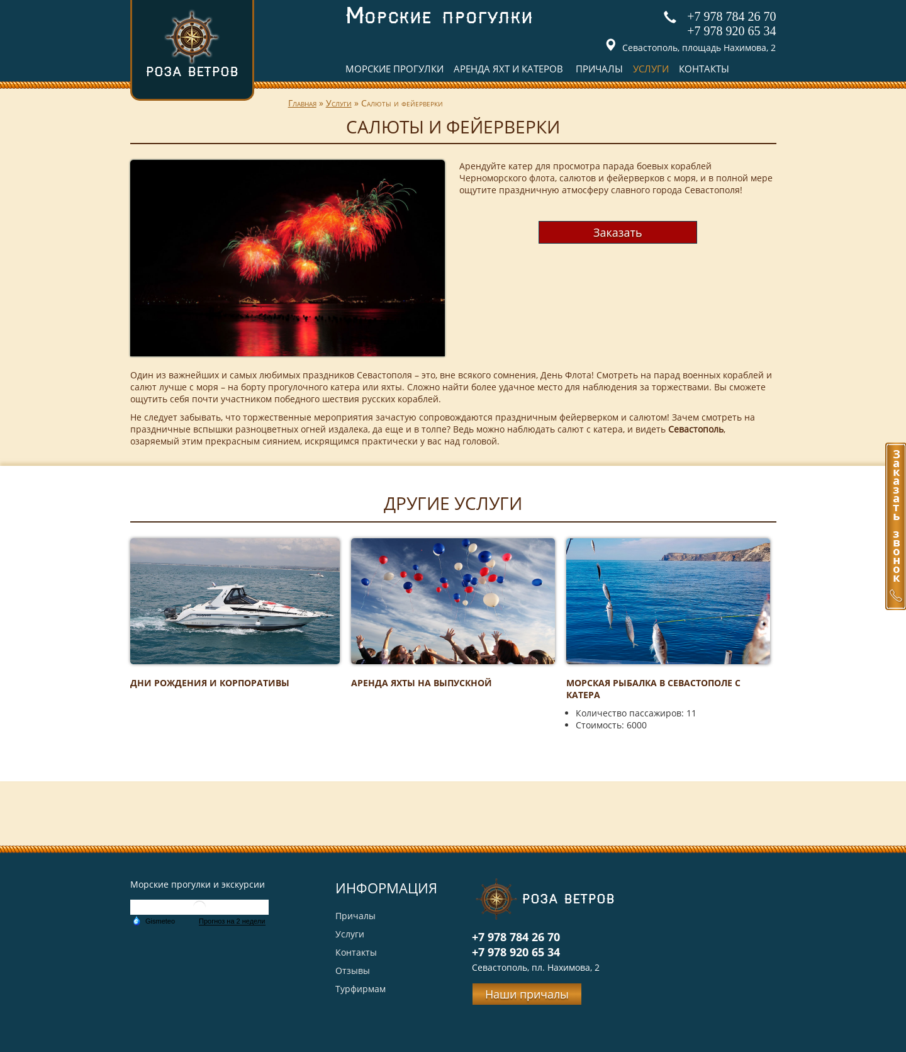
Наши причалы (527, 994)
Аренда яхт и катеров (508, 68)
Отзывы (352, 970)
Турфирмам (360, 989)
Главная (302, 103)
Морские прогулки (394, 68)
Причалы (599, 68)
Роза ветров (191, 43)
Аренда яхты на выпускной (421, 683)
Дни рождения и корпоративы (209, 683)
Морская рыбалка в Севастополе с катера (653, 689)
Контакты (704, 68)
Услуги (651, 68)
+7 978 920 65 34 (731, 31)
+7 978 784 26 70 (731, 16)
